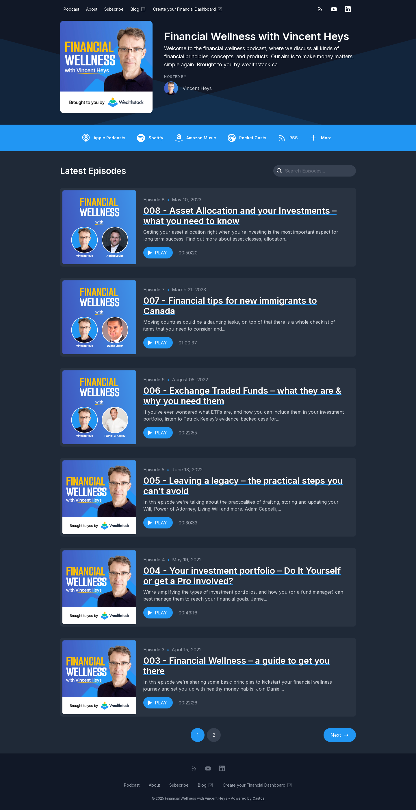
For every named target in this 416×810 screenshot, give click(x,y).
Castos (258, 798)
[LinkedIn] (348, 9)
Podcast (71, 9)
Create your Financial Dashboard (188, 9)
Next (339, 735)
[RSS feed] (320, 9)
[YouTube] (334, 9)
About (91, 9)
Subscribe (114, 9)
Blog (138, 9)
